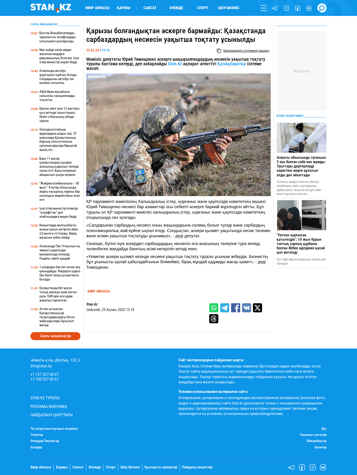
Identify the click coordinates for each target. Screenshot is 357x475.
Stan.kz (175, 63)
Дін (323, 429)
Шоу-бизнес (229, 8)
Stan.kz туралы (45, 398)
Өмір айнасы (97, 8)
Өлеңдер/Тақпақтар (45, 441)
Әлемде (176, 8)
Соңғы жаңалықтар (55, 336)
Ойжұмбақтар (316, 441)
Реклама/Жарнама (49, 406)
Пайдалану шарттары (52, 415)
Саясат (149, 8)
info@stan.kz (41, 366)
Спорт (202, 8)
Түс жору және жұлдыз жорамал (54, 429)
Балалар (320, 447)
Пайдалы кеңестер (197, 467)
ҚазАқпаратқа (231, 63)
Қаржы (123, 8)
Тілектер (37, 435)
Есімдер (36, 447)
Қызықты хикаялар (161, 467)
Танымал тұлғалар (313, 435)
